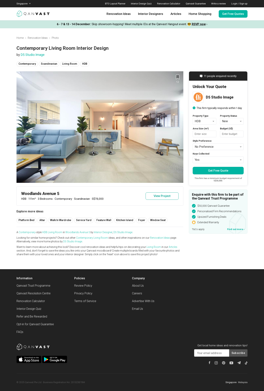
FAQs (19, 332)
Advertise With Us (143, 301)
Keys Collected (201, 153)
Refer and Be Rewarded (31, 316)
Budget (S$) (226, 128)
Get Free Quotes (233, 14)
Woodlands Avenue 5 (77, 232)
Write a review (218, 3)
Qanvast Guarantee (196, 3)
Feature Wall (103, 220)
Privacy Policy (83, 293)
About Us (138, 285)
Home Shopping (200, 14)
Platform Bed (26, 220)
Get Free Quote (218, 170)
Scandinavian (49, 63)
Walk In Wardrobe (60, 220)
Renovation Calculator (168, 3)
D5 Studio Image (33, 55)
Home (20, 37)
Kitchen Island (124, 220)
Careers (137, 293)
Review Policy (83, 285)
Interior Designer (103, 232)
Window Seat (158, 220)
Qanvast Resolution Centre (33, 293)
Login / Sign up (239, 3)
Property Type (200, 115)
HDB (84, 63)
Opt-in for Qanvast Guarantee (35, 324)
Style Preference (202, 140)
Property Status (228, 115)
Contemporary (27, 63)
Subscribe (238, 353)
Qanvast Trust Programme (33, 285)
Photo (55, 37)
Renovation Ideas (119, 14)
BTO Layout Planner (115, 3)
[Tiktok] (246, 363)
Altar (42, 220)
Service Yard (83, 220)
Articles (175, 14)
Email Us (137, 309)
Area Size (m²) (201, 128)
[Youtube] (231, 363)
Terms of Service (85, 301)
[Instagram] (216, 363)
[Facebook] (209, 362)
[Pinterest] (223, 363)
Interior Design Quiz (141, 3)
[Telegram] (239, 362)
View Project (162, 196)
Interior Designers (150, 14)
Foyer (141, 220)
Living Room (69, 63)
